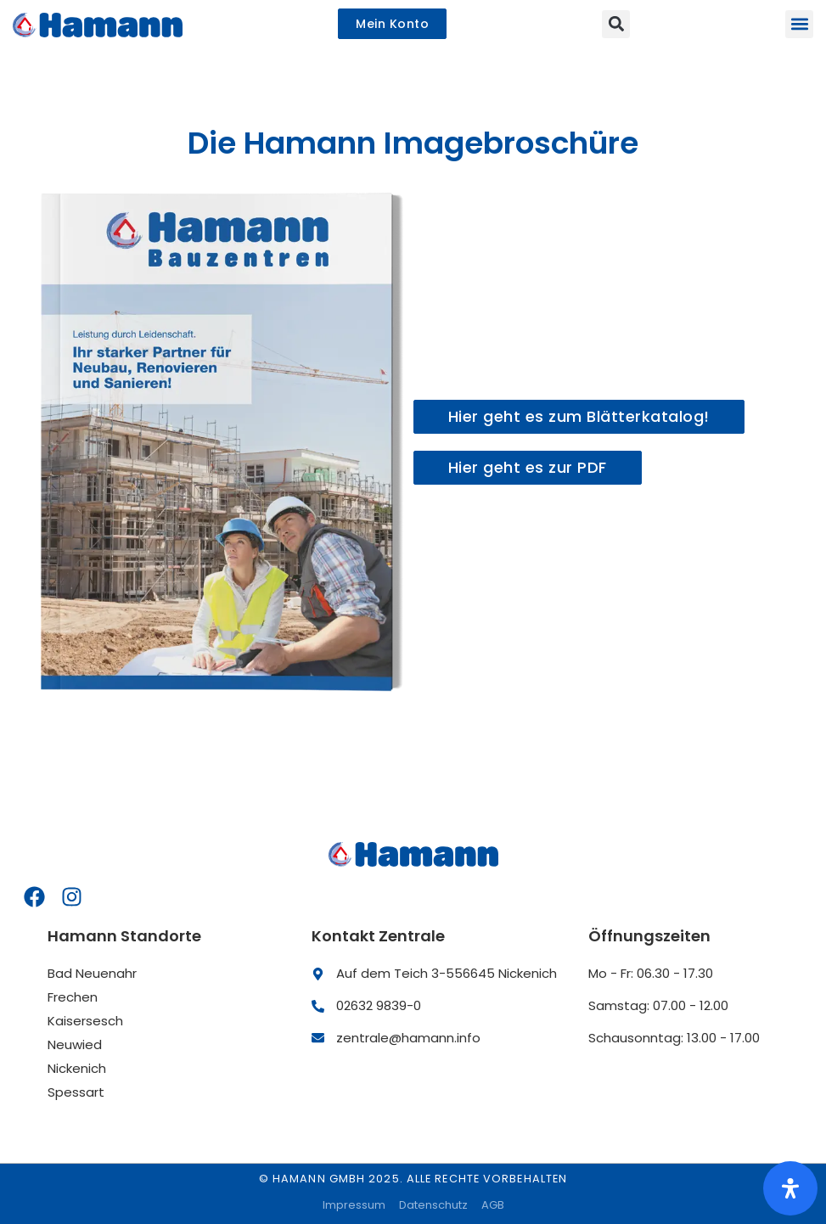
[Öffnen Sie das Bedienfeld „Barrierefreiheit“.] (790, 1188)
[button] (799, 24)
